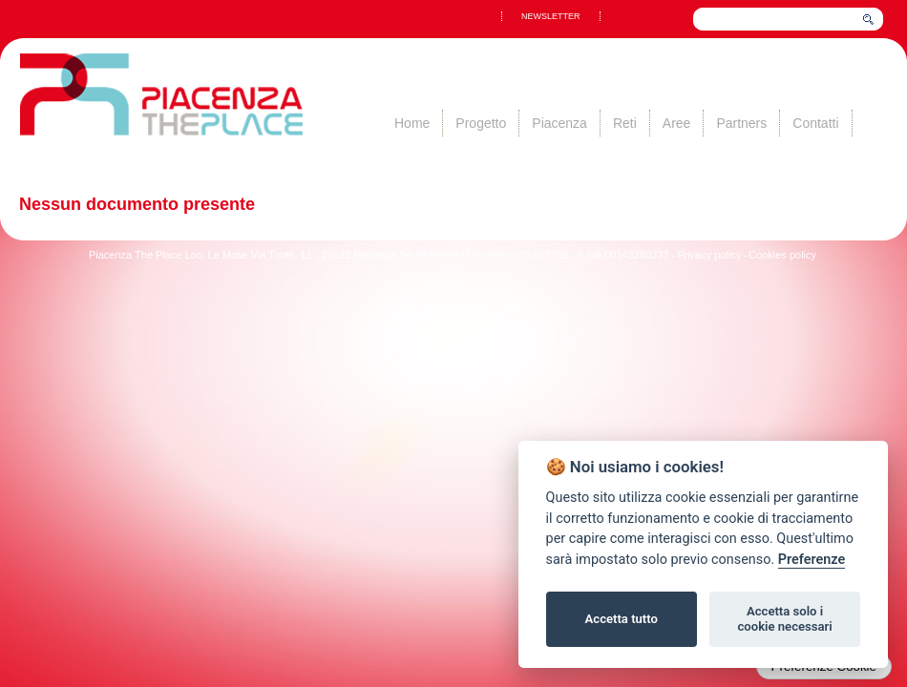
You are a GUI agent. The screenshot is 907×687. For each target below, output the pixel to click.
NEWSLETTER (550, 16)
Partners (741, 123)
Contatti (815, 123)
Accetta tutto (621, 619)
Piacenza (559, 123)
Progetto (480, 123)
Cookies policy (782, 254)
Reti (625, 123)
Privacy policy (709, 254)
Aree (677, 123)
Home (412, 123)
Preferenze (811, 560)
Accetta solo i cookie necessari (784, 619)
